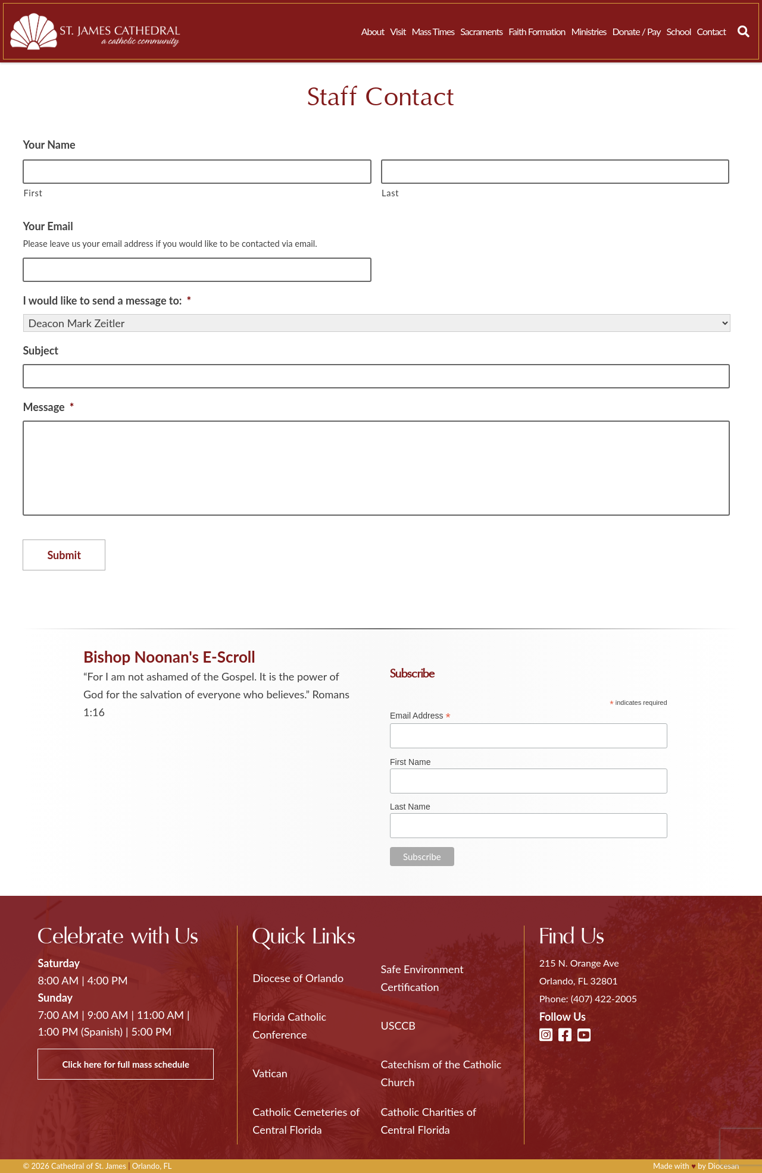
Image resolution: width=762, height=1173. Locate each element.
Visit (397, 31)
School (678, 31)
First (32, 193)
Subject (40, 350)
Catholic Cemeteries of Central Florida (306, 1120)
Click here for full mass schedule (125, 1064)
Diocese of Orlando (297, 977)
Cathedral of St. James (88, 1166)
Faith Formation (536, 31)
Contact (711, 31)
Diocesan (723, 1166)
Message (48, 406)
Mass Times (432, 31)
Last (390, 193)
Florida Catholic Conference (289, 1025)
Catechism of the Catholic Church (441, 1073)
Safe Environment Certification (422, 977)
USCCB (398, 1025)
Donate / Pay (637, 31)
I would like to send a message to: (107, 300)
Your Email (48, 226)
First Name (410, 762)
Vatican (269, 1073)
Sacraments (481, 31)
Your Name (49, 144)
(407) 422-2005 (604, 998)
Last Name (410, 806)
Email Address (420, 716)
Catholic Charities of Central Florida (428, 1120)
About (373, 31)
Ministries (588, 31)
